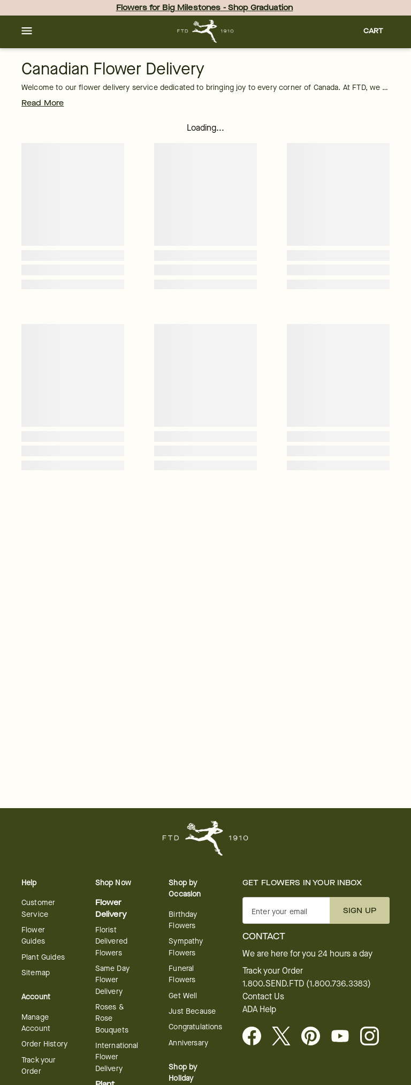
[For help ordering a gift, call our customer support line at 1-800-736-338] (206, 31)
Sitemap (35, 973)
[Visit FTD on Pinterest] (315, 1037)
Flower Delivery (111, 908)
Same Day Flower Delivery (112, 980)
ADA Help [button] (259, 1009)
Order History (44, 1044)
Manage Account (35, 1023)
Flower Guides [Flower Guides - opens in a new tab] (33, 935)
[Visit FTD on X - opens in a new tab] (285, 1037)
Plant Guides (43, 957)
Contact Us (263, 996)
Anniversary (188, 1043)
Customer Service (38, 908)
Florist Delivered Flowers (111, 941)
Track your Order (38, 1065)
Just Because (192, 1011)
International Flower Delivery (117, 1057)
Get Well (183, 996)
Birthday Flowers (183, 920)
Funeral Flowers (182, 974)
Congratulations (195, 1027)
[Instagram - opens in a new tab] (373, 1037)
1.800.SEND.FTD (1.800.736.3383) (306, 983)
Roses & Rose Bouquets (111, 1018)
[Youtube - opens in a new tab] (344, 1037)
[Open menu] (26, 31)
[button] (26, 31)
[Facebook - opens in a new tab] (256, 1037)
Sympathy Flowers (186, 947)
